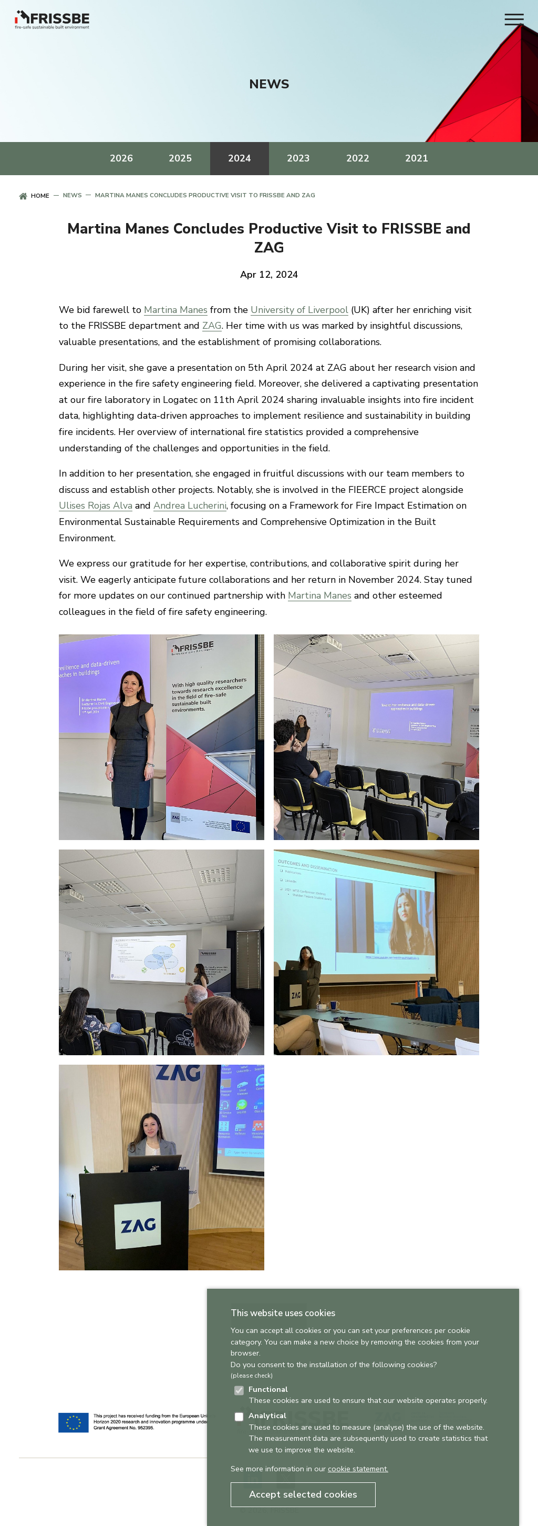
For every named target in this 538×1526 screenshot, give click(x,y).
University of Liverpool (299, 310)
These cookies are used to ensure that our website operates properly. (368, 1395)
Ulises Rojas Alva (95, 505)
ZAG (212, 325)
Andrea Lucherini (189, 505)
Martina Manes (176, 310)
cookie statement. (358, 1468)
